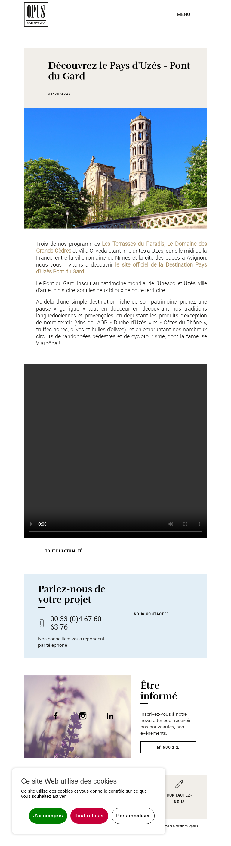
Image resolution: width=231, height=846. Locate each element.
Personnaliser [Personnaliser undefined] (133, 816)
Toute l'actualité (63, 551)
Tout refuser (89, 816)
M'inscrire (168, 747)
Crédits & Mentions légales (180, 826)
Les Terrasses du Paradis (133, 244)
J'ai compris (48, 816)
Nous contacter (151, 614)
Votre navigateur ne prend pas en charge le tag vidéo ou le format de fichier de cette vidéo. (115, 451)
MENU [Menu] (192, 14)
